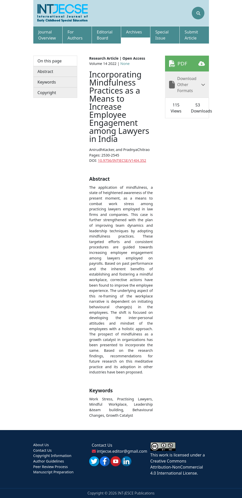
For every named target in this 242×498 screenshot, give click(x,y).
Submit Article (191, 35)
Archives (134, 32)
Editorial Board (105, 35)
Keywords (47, 82)
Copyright (47, 92)
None (125, 63)
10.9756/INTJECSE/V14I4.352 (122, 160)
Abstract (45, 71)
